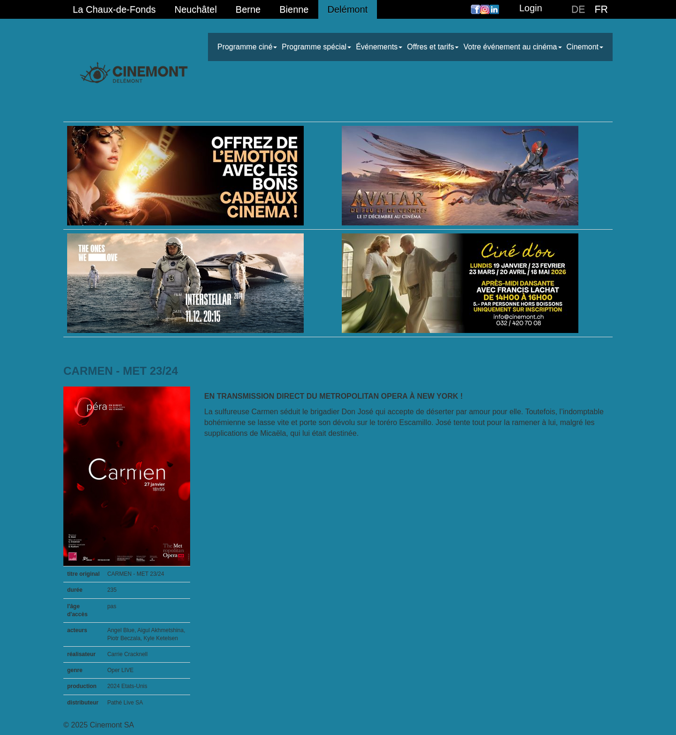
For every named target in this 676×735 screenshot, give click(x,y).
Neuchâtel (196, 9)
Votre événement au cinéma (512, 47)
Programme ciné (247, 47)
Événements (379, 47)
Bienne (293, 9)
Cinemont (585, 47)
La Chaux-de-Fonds (114, 9)
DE (578, 9)
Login (530, 8)
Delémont (348, 9)
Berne (248, 9)
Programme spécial (316, 47)
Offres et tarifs (433, 47)
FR (601, 9)
